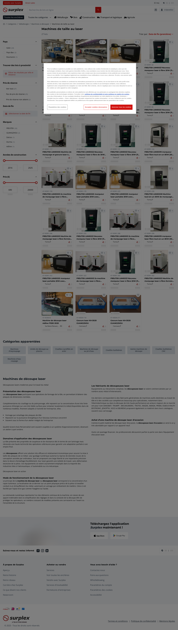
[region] (90, 88)
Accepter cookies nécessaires (96, 107)
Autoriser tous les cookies (121, 107)
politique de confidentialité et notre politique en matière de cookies (107, 94)
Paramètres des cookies (57, 107)
